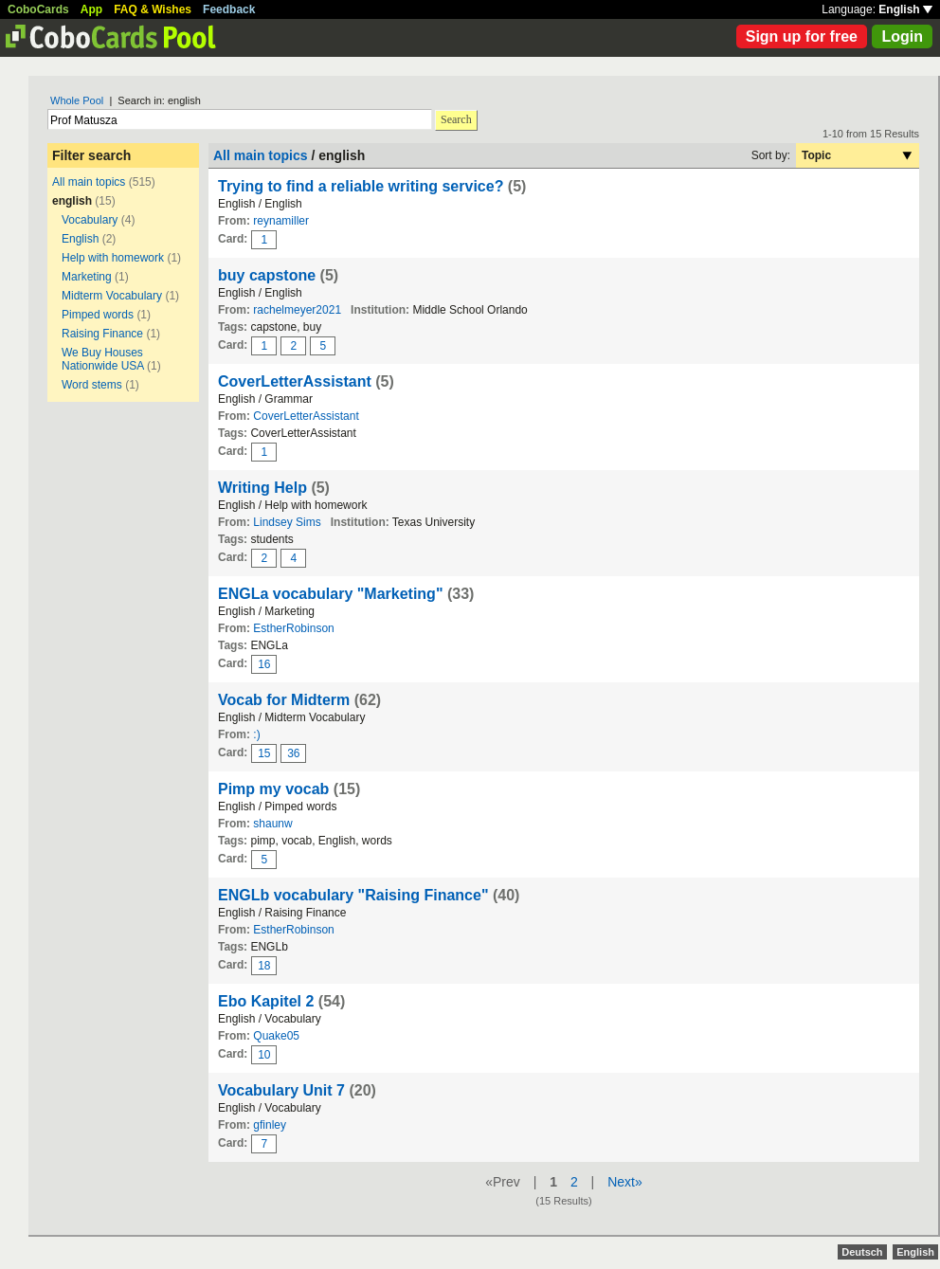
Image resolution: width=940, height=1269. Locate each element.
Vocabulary (90, 220)
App (91, 9)
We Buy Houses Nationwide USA (103, 359)
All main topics (88, 182)
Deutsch (861, 1252)
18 (264, 965)
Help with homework (113, 257)
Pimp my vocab (273, 789)
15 (264, 753)
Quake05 (276, 1035)
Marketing (87, 276)
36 (293, 753)
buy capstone (267, 275)
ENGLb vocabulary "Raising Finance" (353, 895)
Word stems (92, 384)
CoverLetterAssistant (294, 381)
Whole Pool (76, 100)
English (905, 9)
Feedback (229, 9)
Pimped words (98, 314)
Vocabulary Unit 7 (283, 1090)
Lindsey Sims (286, 522)
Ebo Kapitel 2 (266, 1001)
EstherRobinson (293, 628)
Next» (624, 1181)
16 (264, 664)
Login (902, 36)
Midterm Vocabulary (112, 295)
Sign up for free (802, 36)
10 (264, 1054)
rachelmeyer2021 (297, 310)
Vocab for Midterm (284, 700)
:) (256, 734)
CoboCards (38, 9)
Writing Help (262, 488)
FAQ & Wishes (152, 9)
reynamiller (281, 220)
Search (456, 119)
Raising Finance (102, 333)
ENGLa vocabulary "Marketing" (330, 594)
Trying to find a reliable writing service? (363, 186)
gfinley (269, 1125)
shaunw (272, 823)
